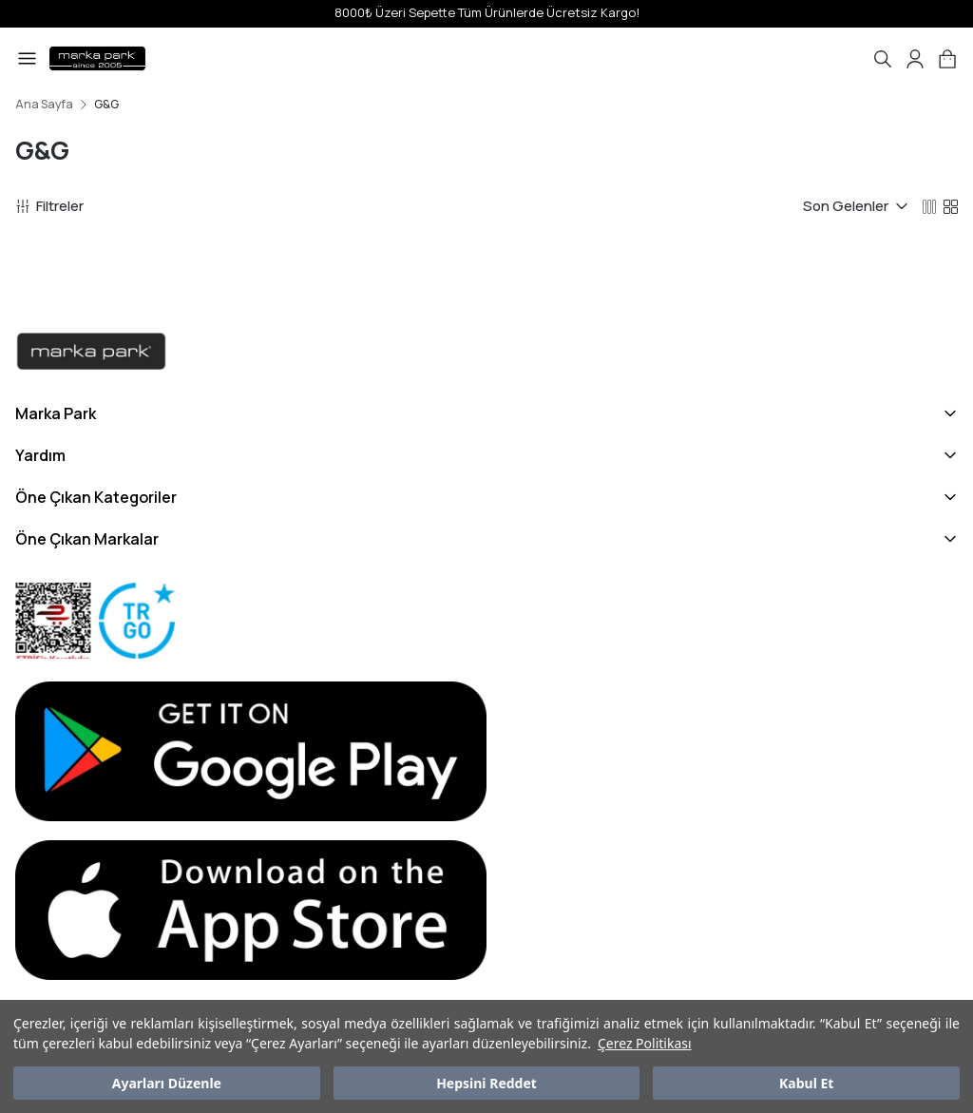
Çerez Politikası (645, 1043)
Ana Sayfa (44, 104)
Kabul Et (806, 1083)
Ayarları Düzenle (166, 1083)
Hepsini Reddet (486, 1083)
